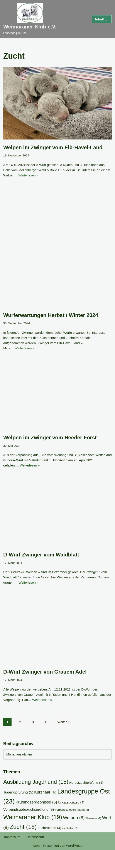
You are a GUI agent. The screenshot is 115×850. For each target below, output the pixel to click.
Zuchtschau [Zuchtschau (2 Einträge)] (70, 828)
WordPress (74, 845)
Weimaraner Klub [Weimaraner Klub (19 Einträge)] (32, 817)
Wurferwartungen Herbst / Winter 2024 (50, 315)
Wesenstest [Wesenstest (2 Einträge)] (93, 818)
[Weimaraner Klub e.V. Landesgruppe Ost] (29, 19)
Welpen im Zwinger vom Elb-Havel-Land (53, 147)
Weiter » (63, 722)
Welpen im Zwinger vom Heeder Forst (50, 437)
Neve (37, 845)
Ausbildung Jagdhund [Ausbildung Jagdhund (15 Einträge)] (35, 782)
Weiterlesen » (28, 175)
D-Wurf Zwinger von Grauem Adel (45, 672)
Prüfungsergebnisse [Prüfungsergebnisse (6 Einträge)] (36, 802)
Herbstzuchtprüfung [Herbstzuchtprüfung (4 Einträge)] (86, 782)
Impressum (12, 837)
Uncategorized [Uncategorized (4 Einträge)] (71, 802)
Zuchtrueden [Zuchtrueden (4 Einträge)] (49, 828)
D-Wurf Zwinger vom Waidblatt (41, 555)
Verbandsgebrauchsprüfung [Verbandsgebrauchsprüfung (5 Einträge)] (28, 809)
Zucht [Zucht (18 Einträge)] (23, 826)
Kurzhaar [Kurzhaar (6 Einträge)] (45, 792)
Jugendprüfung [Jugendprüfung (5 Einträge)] (18, 792)
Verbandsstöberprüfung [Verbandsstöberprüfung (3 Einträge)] (72, 809)
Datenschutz (35, 837)
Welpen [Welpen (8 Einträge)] (74, 817)
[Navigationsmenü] (102, 19)
